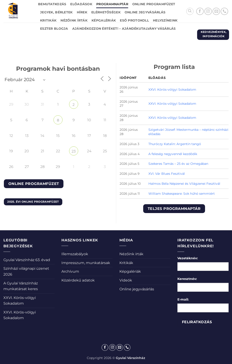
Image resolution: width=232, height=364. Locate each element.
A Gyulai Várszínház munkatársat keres (20, 286)
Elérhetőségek (106, 12)
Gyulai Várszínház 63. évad (26, 260)
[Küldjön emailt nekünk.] (216, 11)
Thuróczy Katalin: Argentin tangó (174, 144)
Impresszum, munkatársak (85, 263)
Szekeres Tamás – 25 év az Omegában (178, 164)
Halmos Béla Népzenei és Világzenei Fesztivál (184, 184)
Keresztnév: (187, 279)
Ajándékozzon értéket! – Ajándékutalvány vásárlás (124, 29)
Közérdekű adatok (78, 280)
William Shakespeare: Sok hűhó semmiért (181, 194)
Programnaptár (112, 4)
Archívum (70, 271)
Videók (125, 280)
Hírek (82, 12)
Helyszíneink (165, 20)
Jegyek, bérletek (56, 12)
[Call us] (224, 11)
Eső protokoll (134, 20)
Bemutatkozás (52, 4)
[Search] (189, 11)
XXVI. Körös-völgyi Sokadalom (172, 89)
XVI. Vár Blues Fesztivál (166, 174)
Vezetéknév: (187, 258)
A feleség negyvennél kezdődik (172, 154)
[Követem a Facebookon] (200, 11)
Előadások (81, 4)
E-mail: (183, 299)
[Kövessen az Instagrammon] (208, 11)
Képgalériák (104, 20)
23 (74, 151)
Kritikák (48, 20)
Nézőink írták (73, 20)
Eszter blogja (54, 29)
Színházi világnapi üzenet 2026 (26, 271)
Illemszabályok (74, 254)
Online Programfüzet (153, 4)
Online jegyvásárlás (145, 12)
